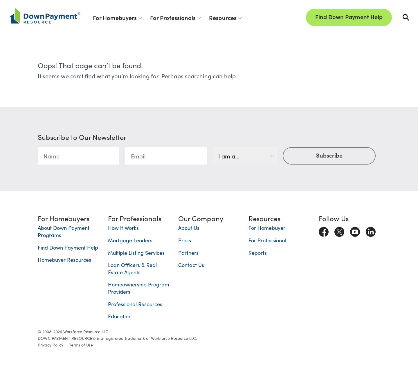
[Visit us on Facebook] (324, 230)
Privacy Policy (50, 345)
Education (119, 316)
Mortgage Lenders (130, 240)
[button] (406, 17)
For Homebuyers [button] (115, 17)
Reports (257, 252)
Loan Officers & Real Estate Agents (132, 268)
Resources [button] (223, 17)
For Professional (267, 240)
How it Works (123, 227)
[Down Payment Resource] (45, 16)
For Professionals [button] (173, 17)
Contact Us (191, 264)
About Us (188, 227)
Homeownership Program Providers (138, 288)
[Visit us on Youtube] (355, 230)
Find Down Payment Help (349, 16)
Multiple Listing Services (136, 252)
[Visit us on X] (339, 230)
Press (184, 240)
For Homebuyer (266, 227)
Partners (188, 252)
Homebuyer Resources (64, 259)
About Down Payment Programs (63, 231)
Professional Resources (135, 304)
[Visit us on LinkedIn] (371, 230)
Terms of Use (81, 345)
